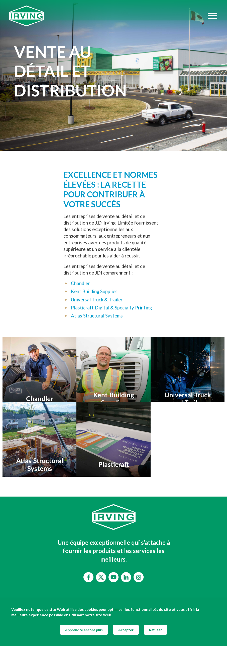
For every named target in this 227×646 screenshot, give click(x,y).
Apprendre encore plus (84, 630)
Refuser (155, 630)
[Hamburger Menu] (212, 15)
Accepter (126, 630)
